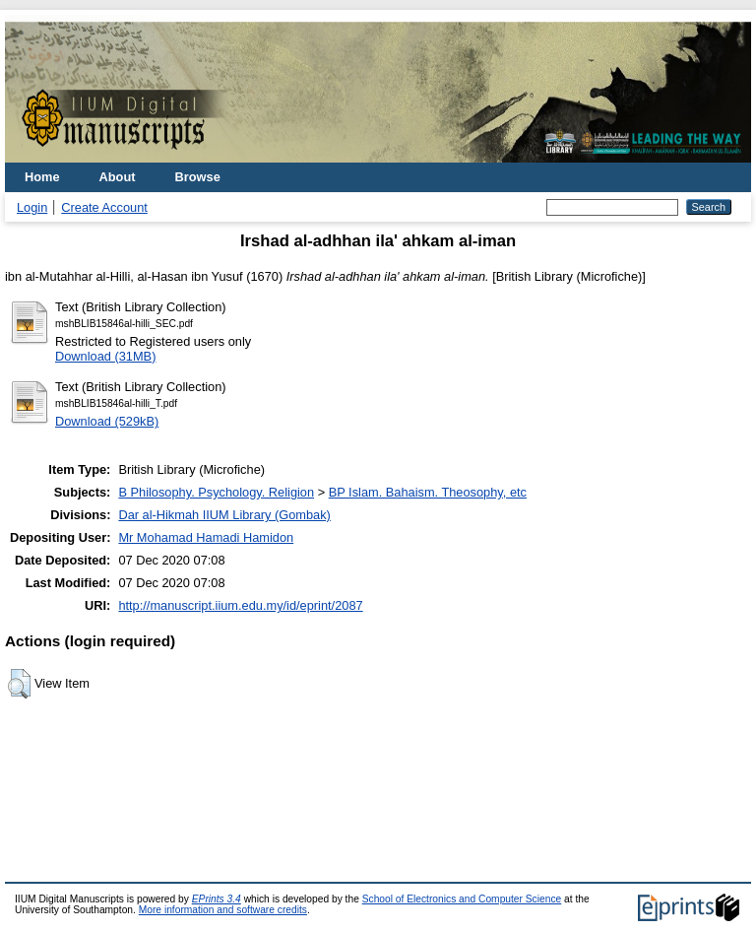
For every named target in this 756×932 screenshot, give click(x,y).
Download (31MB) (105, 356)
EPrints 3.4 (216, 899)
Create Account (104, 207)
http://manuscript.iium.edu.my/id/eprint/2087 (240, 605)
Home (42, 176)
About (117, 176)
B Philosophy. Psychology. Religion (216, 492)
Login (32, 207)
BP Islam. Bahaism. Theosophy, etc (428, 492)
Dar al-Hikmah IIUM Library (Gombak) (224, 514)
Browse (197, 176)
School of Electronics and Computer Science (462, 899)
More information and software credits (223, 909)
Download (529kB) (106, 421)
